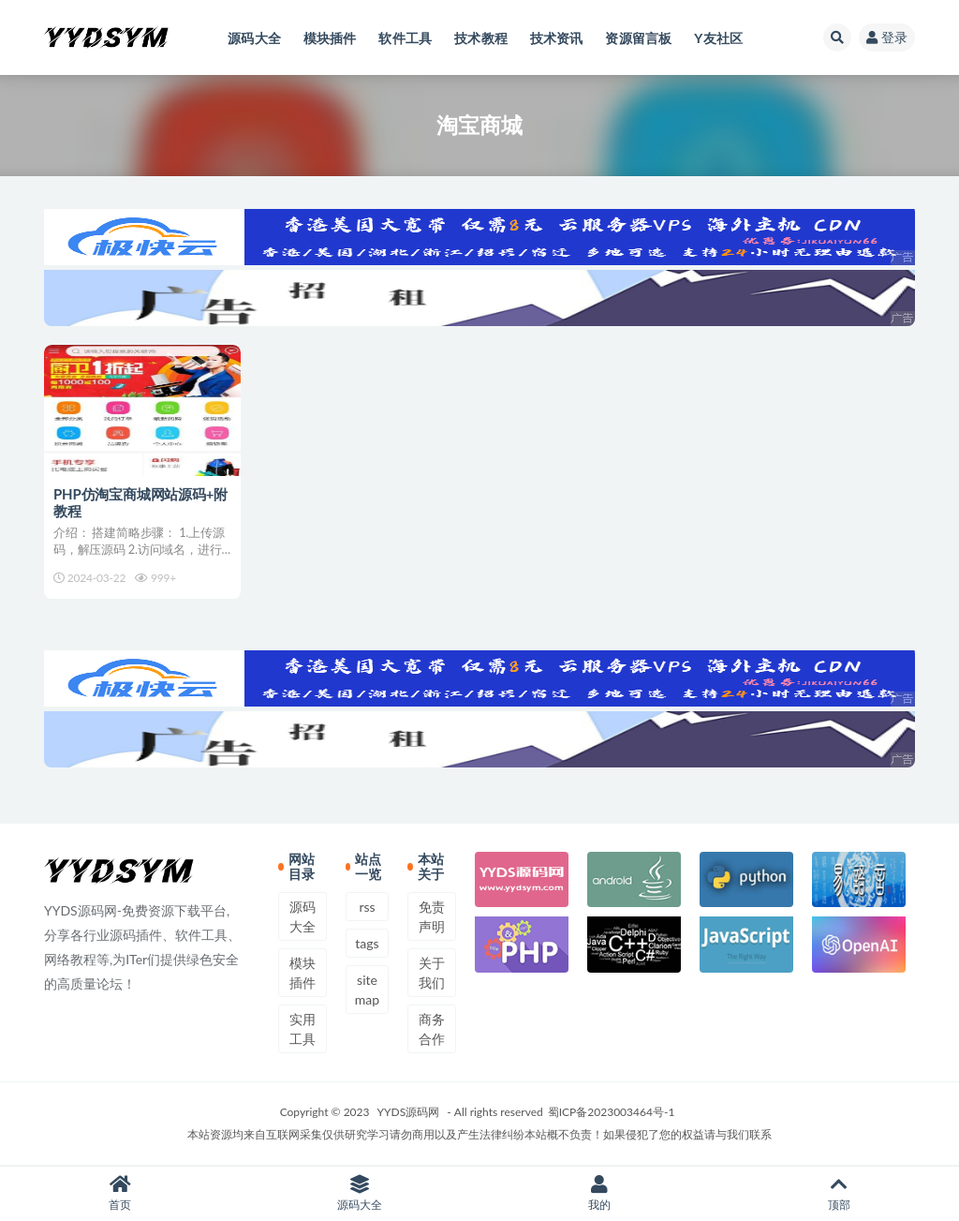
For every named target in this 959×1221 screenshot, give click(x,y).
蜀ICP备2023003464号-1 (611, 1112)
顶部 (839, 1193)
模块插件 (302, 972)
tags (366, 943)
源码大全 (302, 916)
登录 (886, 37)
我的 (599, 1193)
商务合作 (432, 1029)
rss (367, 907)
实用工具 (302, 1029)
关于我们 (432, 972)
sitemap (367, 989)
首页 (120, 1193)
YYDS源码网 (408, 1112)
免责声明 (432, 916)
